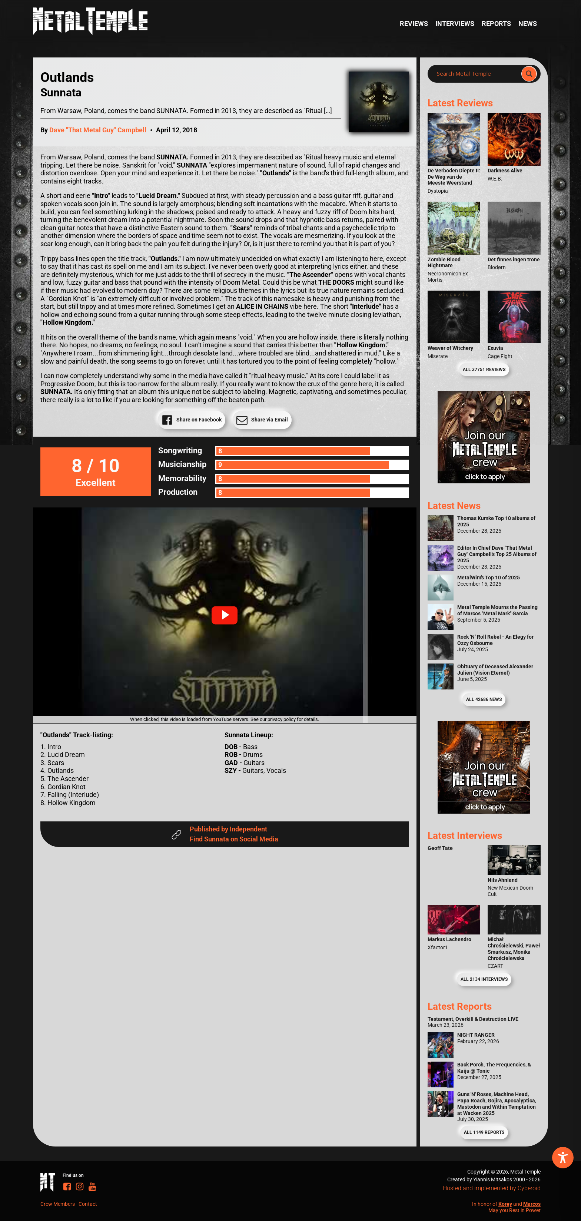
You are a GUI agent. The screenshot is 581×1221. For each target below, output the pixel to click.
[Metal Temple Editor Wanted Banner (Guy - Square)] (484, 811)
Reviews (414, 23)
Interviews (454, 23)
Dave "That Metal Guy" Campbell (97, 130)
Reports (496, 23)
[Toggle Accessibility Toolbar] (562, 1157)
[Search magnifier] (529, 74)
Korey (505, 1204)
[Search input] (477, 74)
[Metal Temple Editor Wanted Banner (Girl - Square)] (484, 481)
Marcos (532, 1204)
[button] (225, 615)
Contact (88, 1204)
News (527, 23)
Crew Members (57, 1204)
